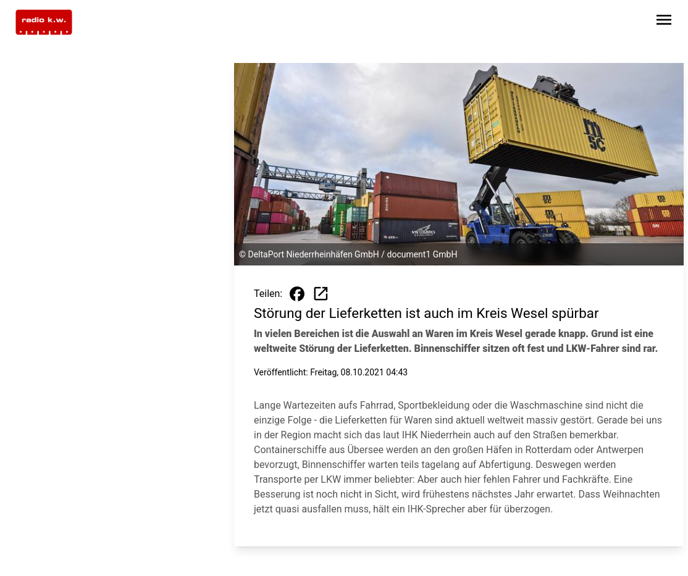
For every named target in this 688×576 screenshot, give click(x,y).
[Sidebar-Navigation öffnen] (664, 22)
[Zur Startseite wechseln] (43, 22)
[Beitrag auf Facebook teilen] (297, 293)
